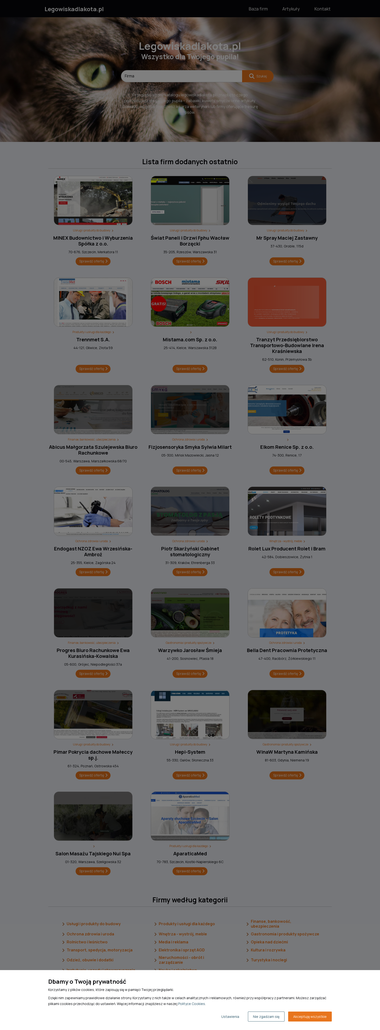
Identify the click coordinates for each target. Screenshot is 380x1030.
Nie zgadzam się (266, 1016)
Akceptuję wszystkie (310, 1016)
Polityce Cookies (191, 1003)
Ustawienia (230, 1016)
